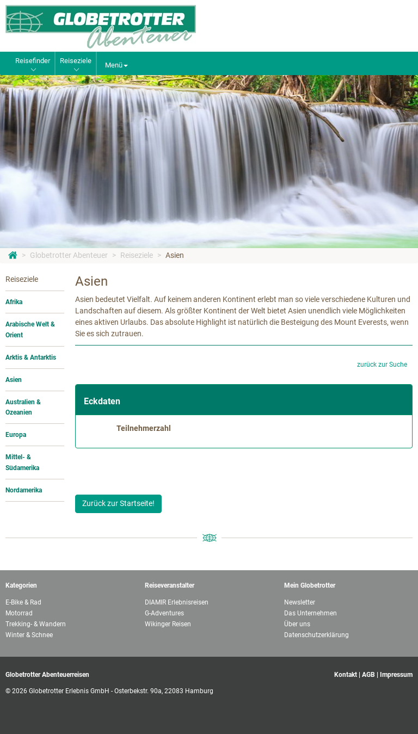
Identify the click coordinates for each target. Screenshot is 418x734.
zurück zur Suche (382, 364)
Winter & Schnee (29, 635)
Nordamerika (23, 490)
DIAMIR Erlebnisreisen (176, 602)
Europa (15, 435)
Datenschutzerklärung (316, 635)
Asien (174, 255)
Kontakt (345, 675)
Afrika (13, 302)
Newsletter (299, 602)
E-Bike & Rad (23, 602)
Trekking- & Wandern (35, 624)
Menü (116, 65)
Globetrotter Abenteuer (69, 255)
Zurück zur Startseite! (118, 503)
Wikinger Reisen (168, 624)
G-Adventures (164, 613)
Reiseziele (136, 255)
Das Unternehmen (310, 613)
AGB (368, 675)
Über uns (297, 624)
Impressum (396, 675)
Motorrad (19, 613)
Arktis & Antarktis (30, 357)
